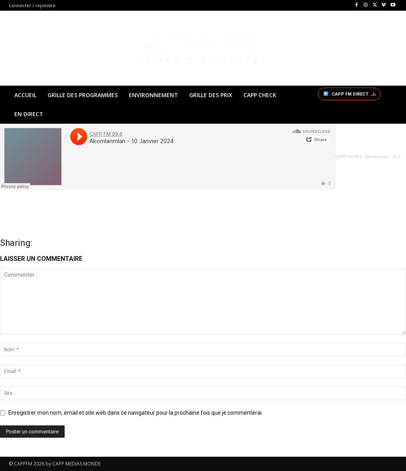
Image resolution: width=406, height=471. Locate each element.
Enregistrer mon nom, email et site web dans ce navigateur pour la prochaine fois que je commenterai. (135, 413)
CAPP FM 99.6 (348, 157)
